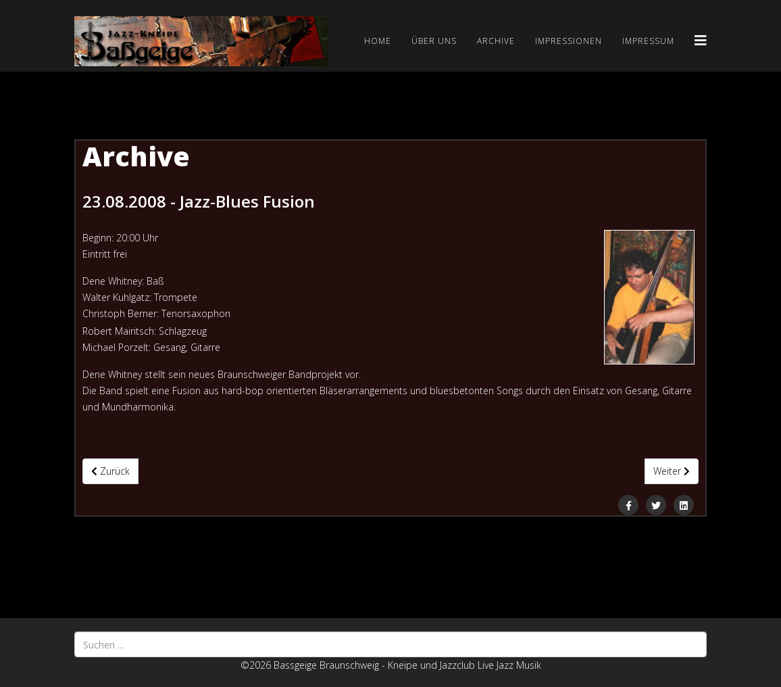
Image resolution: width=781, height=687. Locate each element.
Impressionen (568, 41)
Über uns (434, 41)
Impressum (648, 41)
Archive (496, 41)
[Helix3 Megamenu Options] (701, 40)
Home (377, 41)
